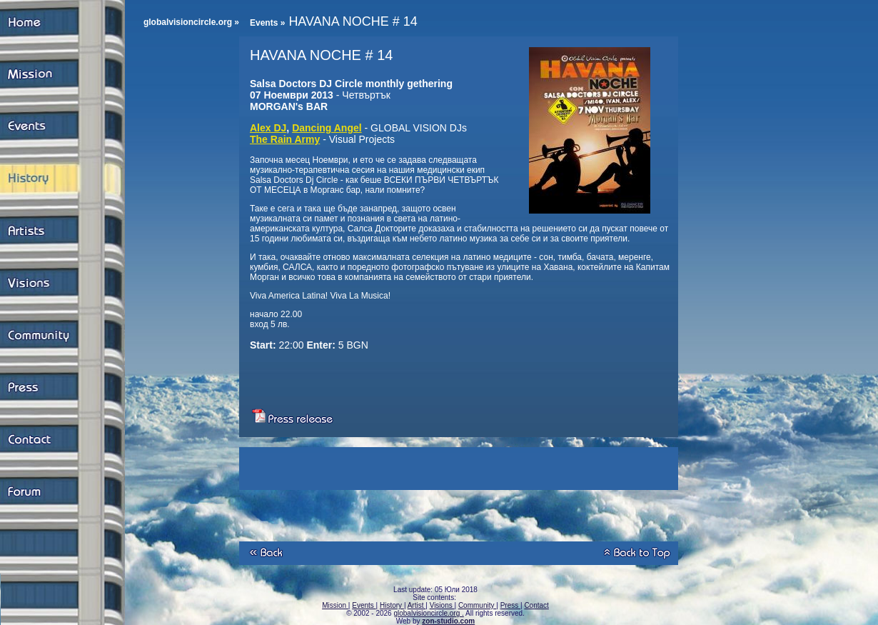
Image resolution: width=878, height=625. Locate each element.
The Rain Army (285, 139)
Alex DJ (268, 128)
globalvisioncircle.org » (191, 22)
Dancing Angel (327, 128)
